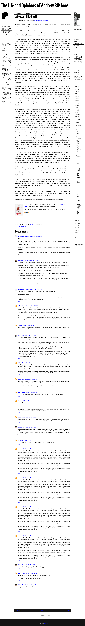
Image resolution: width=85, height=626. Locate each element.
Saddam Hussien (7, 93)
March (77, 138)
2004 (76, 225)
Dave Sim (4, 59)
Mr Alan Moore (5, 72)
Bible (10, 44)
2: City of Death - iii (78, 79)
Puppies (3, 85)
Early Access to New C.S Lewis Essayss (6, 32)
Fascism (9, 60)
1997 (76, 234)
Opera (7, 81)
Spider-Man (76, 45)
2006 (76, 222)
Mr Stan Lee (5, 76)
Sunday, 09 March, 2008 (30, 427)
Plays (8, 84)
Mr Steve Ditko (6, 77)
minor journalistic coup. (41, 20)
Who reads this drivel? (78, 199)
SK (18, 362)
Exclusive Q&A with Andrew (6, 38)
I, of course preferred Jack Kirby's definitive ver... (78, 185)
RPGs (3, 88)
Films (4, 61)
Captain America (5, 51)
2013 (76, 109)
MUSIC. (6, 71)
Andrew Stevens (21, 305)
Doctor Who (76, 35)
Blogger (46, 623)
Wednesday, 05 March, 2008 (35, 236)
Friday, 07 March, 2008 (24, 400)
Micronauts (76, 39)
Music (9, 79)
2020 (76, 96)
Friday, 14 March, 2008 (30, 564)
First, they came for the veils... (78, 142)
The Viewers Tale (59, 204)
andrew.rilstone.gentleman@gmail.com (78, 245)
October (78, 125)
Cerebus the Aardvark (76, 32)
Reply (19, 256)
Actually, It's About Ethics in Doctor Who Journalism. (78, 62)
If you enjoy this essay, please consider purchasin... (78, 176)
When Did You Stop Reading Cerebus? (78, 77)
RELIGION (4, 87)
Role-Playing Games (78, 43)
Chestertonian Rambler (23, 236)
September (78, 127)
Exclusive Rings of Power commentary (6, 35)
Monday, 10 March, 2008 (25, 440)
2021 (76, 95)
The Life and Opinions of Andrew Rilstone (34, 5)
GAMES (9, 62)
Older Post (67, 610)
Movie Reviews (77, 41)
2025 (76, 88)
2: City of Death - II (78, 68)
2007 (76, 220)
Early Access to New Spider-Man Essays (6, 29)
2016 (76, 103)
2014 (76, 107)
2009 (76, 116)
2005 (76, 223)
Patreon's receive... (6, 26)
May (77, 135)
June (77, 133)
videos (8, 103)
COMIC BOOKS (4, 49)
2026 (76, 86)
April (77, 136)
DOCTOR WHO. (22, 226)
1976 (76, 237)
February (78, 217)
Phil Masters (21, 335)
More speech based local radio (78, 212)
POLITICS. (5, 83)
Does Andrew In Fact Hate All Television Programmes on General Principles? (78, 58)
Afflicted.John (21, 427)
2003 (76, 227)
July (77, 131)
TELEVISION (7, 96)
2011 (76, 112)
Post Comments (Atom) (45, 615)
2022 (76, 93)
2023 (76, 91)
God (3, 65)
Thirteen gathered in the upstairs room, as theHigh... (78, 167)
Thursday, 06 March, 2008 (32, 305)
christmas (4, 102)
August (77, 129)
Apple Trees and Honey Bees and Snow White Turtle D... (78, 149)
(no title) (75, 54)
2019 (76, 98)
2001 (76, 230)
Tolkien (3, 101)
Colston (3, 53)
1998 (76, 232)
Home (42, 610)
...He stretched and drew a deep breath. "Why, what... (78, 159)
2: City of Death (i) (77, 70)
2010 (76, 114)
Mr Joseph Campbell (6, 74)
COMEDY (8, 47)
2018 (76, 100)
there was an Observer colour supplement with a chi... (78, 205)
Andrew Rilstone (22, 379)
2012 (76, 110)
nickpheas (20, 325)
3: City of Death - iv (78, 74)
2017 (76, 102)
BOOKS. (4, 44)
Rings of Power (6, 90)
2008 (76, 118)
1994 (76, 236)
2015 (76, 105)
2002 (76, 229)
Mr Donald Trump (6, 72)
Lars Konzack (21, 260)
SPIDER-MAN (5, 92)
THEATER (4, 97)
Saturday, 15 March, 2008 (32, 573)
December (78, 119)
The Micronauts (5, 100)
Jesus (75, 37)
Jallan (19, 448)
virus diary (4, 105)
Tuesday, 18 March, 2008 (30, 584)
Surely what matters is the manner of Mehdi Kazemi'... (78, 193)
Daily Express (5, 57)
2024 (76, 89)
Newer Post (18, 610)
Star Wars (7, 94)
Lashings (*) (76, 72)
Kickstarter (4, 68)
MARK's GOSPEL (6, 69)
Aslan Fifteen (5, 43)
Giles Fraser (7, 64)
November (78, 122)
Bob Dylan (5, 45)
